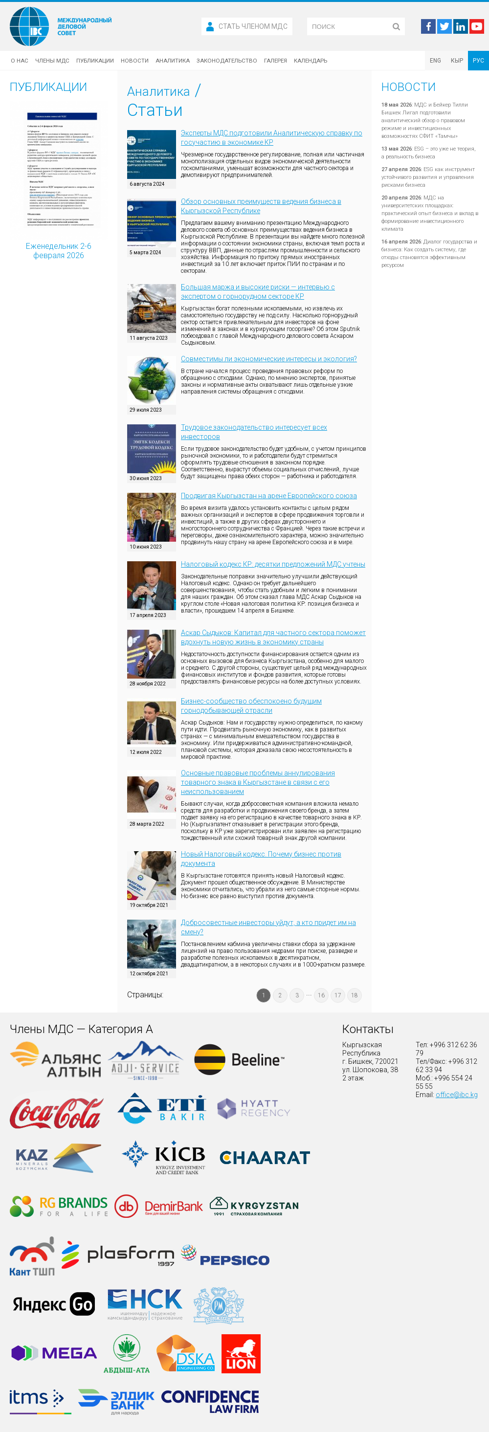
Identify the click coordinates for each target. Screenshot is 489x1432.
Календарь (310, 60)
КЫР (457, 60)
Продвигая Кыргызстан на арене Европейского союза (269, 496)
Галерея (275, 60)
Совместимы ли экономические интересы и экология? (269, 359)
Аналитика (173, 60)
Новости (135, 60)
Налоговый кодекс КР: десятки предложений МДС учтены (273, 564)
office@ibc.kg (457, 1095)
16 (321, 995)
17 (337, 995)
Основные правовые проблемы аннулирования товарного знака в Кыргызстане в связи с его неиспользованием (258, 782)
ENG (435, 60)
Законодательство (227, 60)
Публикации (95, 60)
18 (354, 995)
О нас (19, 60)
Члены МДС (52, 60)
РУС (478, 60)
